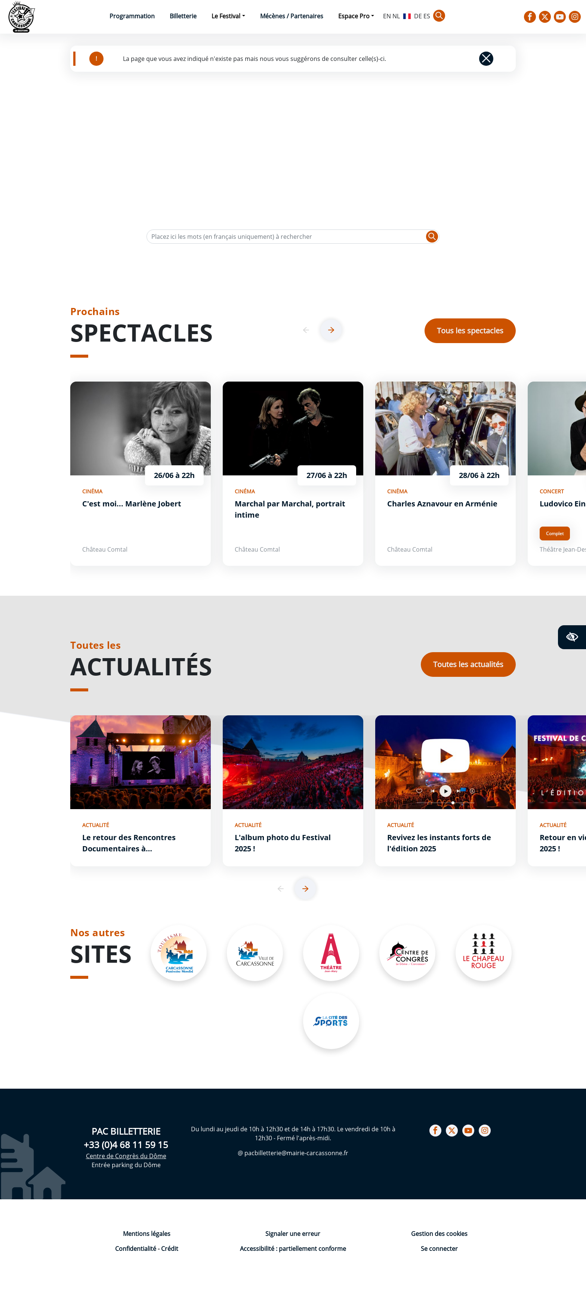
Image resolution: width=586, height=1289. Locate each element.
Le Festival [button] (226, 16)
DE (418, 16)
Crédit (169, 1249)
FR (407, 15)
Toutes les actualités (468, 664)
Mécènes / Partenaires (291, 16)
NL (396, 16)
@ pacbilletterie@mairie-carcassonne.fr (293, 1153)
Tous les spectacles (470, 331)
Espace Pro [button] (354, 16)
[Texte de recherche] (293, 236)
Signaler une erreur (292, 1234)
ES (426, 16)
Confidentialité (136, 1249)
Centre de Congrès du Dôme (126, 1156)
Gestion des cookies (439, 1234)
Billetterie (183, 16)
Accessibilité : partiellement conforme (293, 1249)
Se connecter (439, 1249)
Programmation (132, 16)
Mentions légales (146, 1234)
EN (387, 16)
